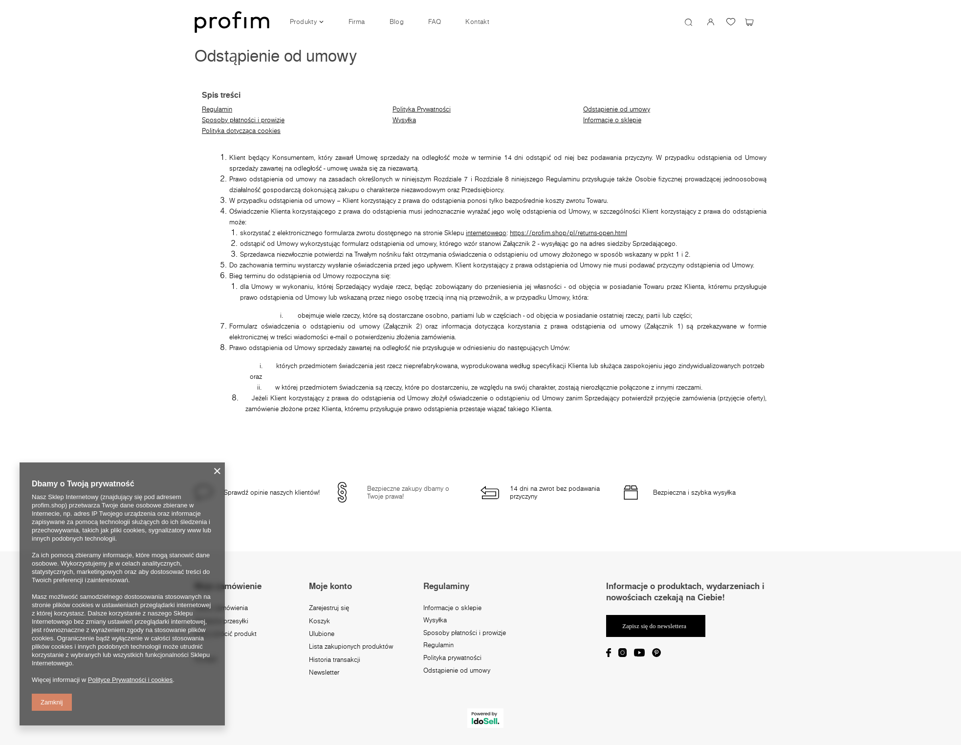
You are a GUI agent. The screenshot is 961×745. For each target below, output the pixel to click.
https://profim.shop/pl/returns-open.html (568, 232)
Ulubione (321, 634)
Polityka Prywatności (422, 109)
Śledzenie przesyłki (221, 621)
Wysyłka (404, 119)
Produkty (303, 21)
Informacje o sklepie (612, 119)
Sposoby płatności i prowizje (243, 119)
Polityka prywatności (452, 658)
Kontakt (477, 21)
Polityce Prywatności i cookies (130, 679)
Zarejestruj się (329, 608)
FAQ (434, 21)
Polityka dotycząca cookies (241, 130)
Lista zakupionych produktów (351, 647)
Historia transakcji (334, 660)
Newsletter (324, 673)
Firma (357, 21)
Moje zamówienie (228, 586)
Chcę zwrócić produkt (226, 634)
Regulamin (217, 109)
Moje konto (330, 586)
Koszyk (319, 621)
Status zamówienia (221, 608)
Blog (397, 21)
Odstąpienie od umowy (616, 109)
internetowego (486, 232)
